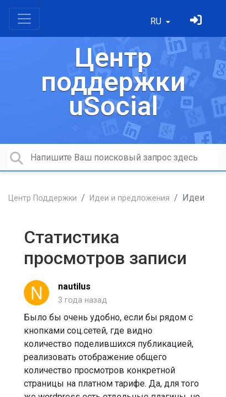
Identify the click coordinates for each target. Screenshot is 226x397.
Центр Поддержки (42, 198)
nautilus (74, 286)
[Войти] (197, 21)
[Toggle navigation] (24, 19)
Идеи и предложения (130, 198)
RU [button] (157, 21)
